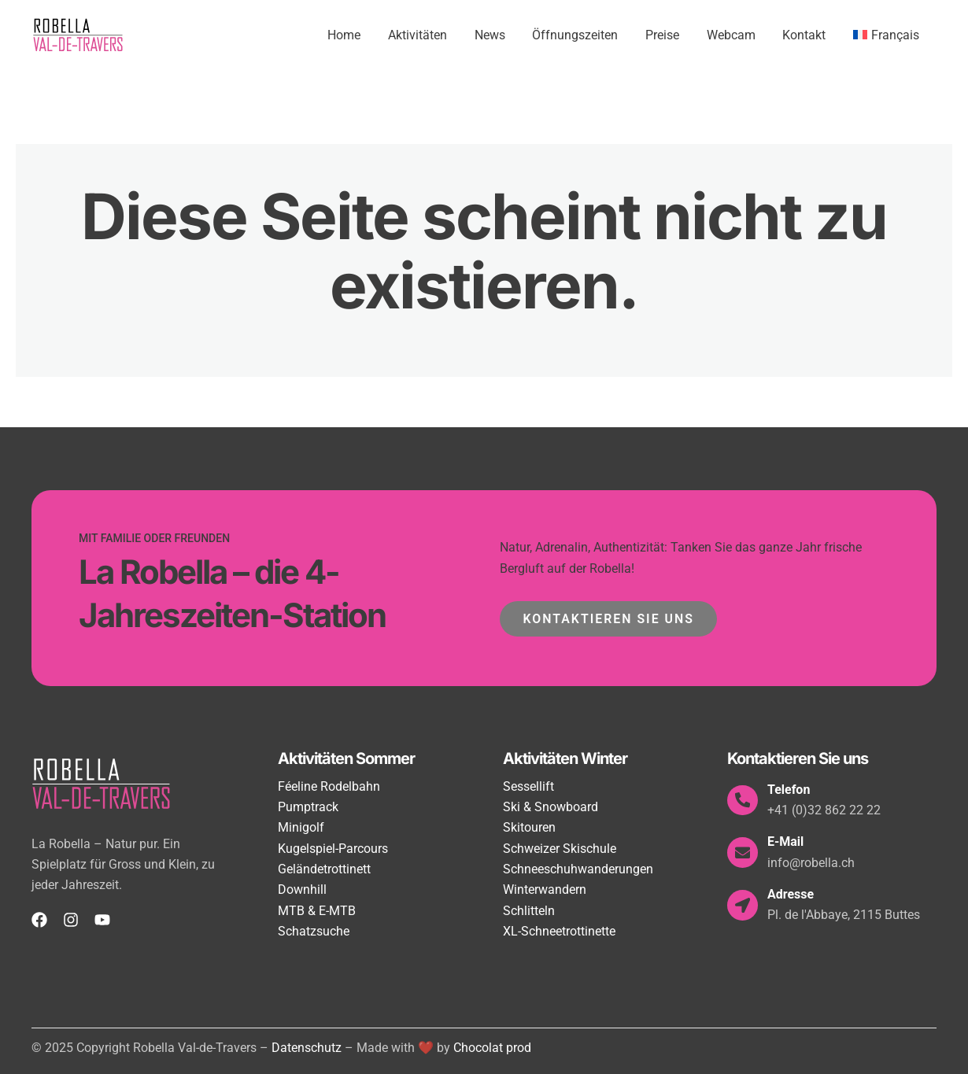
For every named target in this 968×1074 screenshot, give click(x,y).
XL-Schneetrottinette (559, 931)
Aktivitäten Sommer (346, 758)
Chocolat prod (492, 1047)
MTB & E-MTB (317, 910)
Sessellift (528, 786)
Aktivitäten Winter (565, 758)
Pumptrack (308, 806)
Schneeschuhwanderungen (578, 869)
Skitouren (529, 827)
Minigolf (301, 827)
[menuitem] (887, 35)
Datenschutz (307, 1047)
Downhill (302, 889)
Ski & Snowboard (550, 806)
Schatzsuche (313, 931)
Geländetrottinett (324, 869)
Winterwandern (544, 889)
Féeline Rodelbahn (329, 786)
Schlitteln (529, 910)
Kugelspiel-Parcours (333, 848)
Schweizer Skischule (559, 848)
